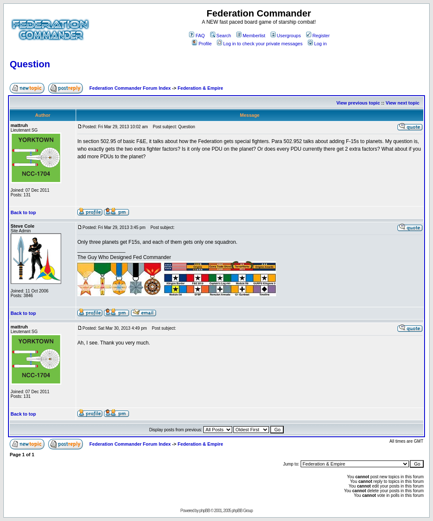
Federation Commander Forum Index (130, 88)
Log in (317, 43)
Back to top (23, 212)
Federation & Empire (200, 88)
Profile (201, 43)
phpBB (204, 510)
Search (220, 35)
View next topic (402, 102)
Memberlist (251, 35)
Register (318, 35)
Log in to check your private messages (260, 43)
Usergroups (286, 35)
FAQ (197, 35)
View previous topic (358, 102)
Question (30, 64)
